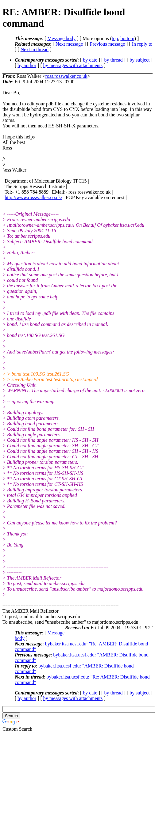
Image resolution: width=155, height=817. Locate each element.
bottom (127, 38)
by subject (139, 59)
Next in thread (35, 49)
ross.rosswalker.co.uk (66, 76)
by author (26, 65)
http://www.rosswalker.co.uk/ (33, 197)
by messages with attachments (73, 65)
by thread (113, 59)
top (115, 38)
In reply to (142, 44)
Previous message (107, 44)
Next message (69, 44)
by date (90, 59)
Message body (61, 38)
